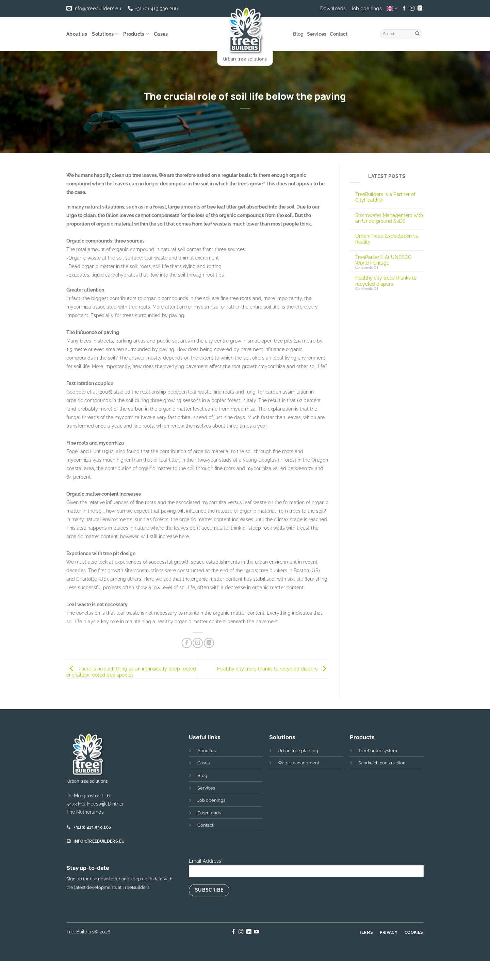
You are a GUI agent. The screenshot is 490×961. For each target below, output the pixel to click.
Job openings (366, 8)
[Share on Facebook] (187, 643)
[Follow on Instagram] (412, 8)
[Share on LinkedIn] (209, 643)
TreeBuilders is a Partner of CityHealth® (385, 197)
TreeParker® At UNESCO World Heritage (383, 260)
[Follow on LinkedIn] (419, 8)
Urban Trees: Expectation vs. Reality (387, 239)
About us (76, 34)
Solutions (105, 34)
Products (136, 34)
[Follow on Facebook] (404, 8)
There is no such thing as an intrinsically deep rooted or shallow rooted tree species (131, 672)
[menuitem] (392, 8)
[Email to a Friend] (198, 643)
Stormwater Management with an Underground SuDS (389, 218)
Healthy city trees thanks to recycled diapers (273, 669)
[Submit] (417, 33)
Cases (161, 34)
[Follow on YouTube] (256, 932)
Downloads (333, 8)
